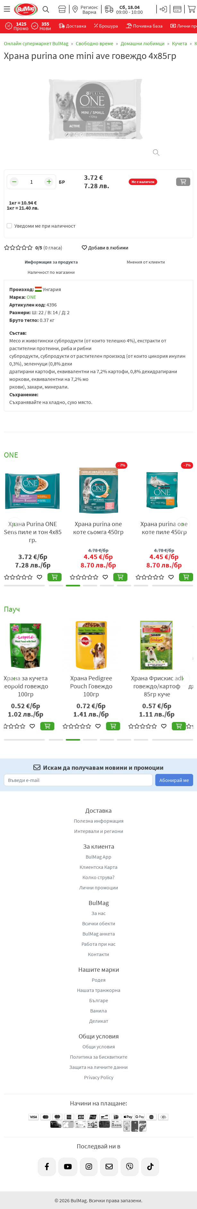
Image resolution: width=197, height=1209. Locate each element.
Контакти (98, 954)
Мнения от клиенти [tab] (146, 262)
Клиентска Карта (98, 867)
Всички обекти (98, 923)
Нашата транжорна (98, 990)
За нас (98, 913)
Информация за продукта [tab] (51, 262)
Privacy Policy (98, 1077)
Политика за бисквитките (98, 1057)
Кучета (179, 43)
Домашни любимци (143, 43)
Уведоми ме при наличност (44, 225)
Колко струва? (98, 877)
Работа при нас (98, 944)
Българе (98, 1000)
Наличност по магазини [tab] (51, 272)
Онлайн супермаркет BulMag (36, 43)
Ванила (98, 1010)
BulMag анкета (98, 933)
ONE (31, 297)
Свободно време (94, 43)
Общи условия (98, 1046)
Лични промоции (98, 887)
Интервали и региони (98, 831)
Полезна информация (99, 821)
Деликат (98, 1021)
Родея (99, 980)
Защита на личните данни (98, 1067)
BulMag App (98, 856)
